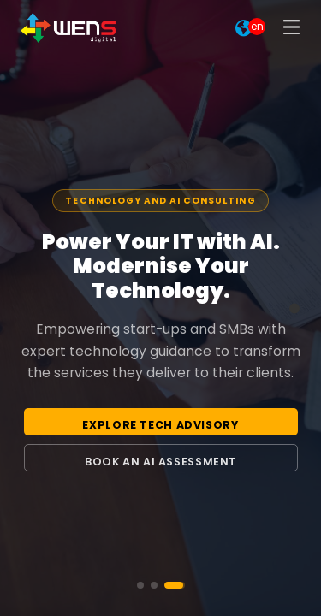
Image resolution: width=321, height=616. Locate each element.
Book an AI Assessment (160, 461)
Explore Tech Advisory (160, 425)
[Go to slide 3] (174, 585)
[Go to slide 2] (154, 585)
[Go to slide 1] (140, 585)
